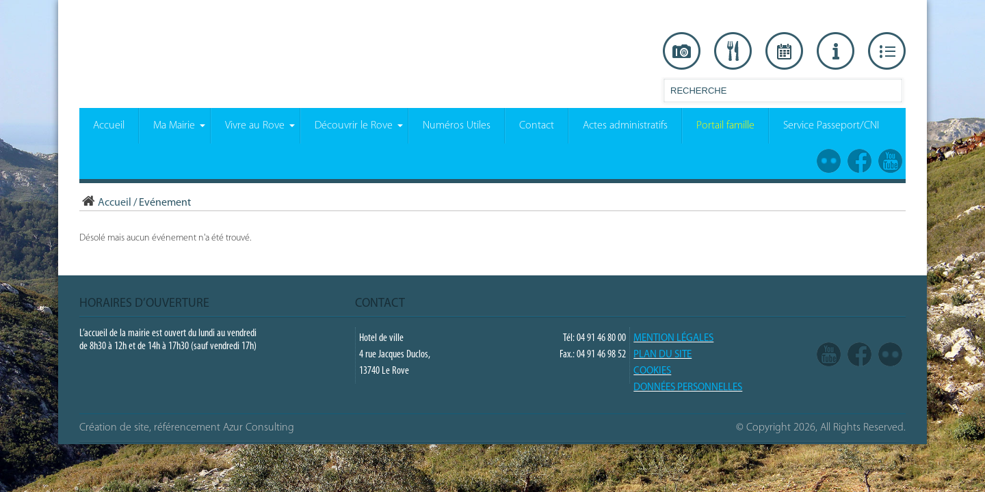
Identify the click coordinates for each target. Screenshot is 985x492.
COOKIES (652, 371)
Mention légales (673, 338)
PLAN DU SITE (662, 355)
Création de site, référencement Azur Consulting (186, 427)
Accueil (105, 202)
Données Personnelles (687, 388)
